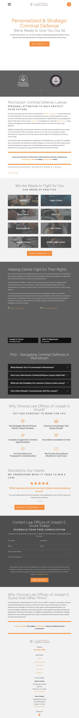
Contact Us (39, 673)
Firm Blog (39, 669)
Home (39, 658)
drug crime (34, 121)
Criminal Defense (39, 662)
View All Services (39, 253)
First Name (11, 541)
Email (41, 546)
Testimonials (39, 666)
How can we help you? (15, 557)
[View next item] (41, 91)
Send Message (39, 580)
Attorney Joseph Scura (50, 114)
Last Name (43, 541)
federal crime (62, 121)
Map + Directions (39, 691)
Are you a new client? (14, 552)
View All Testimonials (29, 507)
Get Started (39, 44)
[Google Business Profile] (40, 715)
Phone (10, 546)
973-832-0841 (39, 650)
